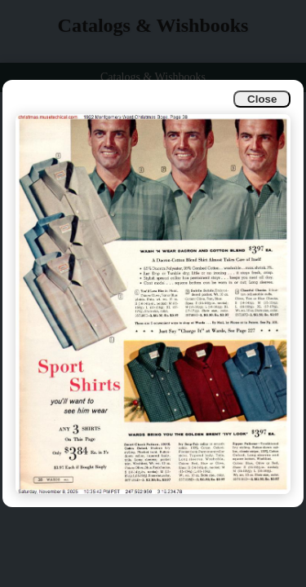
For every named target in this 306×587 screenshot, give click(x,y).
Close (262, 99)
